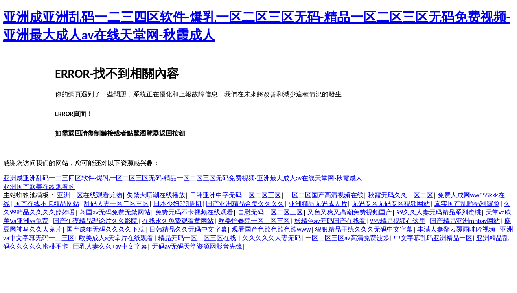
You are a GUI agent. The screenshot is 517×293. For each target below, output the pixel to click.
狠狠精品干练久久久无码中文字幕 (364, 229)
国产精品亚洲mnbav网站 (465, 221)
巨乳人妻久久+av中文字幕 (110, 246)
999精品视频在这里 (397, 221)
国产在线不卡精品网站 (46, 204)
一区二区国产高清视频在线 (324, 195)
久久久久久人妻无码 (271, 238)
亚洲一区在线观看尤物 (89, 195)
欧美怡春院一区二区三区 (254, 221)
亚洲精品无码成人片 (318, 204)
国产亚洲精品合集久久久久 (245, 204)
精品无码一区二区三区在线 (198, 238)
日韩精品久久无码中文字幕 (188, 229)
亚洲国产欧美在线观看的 (39, 186)
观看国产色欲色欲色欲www (271, 229)
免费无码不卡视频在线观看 (194, 212)
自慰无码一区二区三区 (270, 212)
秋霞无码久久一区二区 (400, 195)
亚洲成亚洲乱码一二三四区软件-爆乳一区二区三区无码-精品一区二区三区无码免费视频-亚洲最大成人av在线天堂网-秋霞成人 (182, 178)
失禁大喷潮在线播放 (156, 195)
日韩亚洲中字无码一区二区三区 (235, 195)
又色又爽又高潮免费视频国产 (349, 212)
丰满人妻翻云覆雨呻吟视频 (456, 229)
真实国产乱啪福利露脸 (466, 204)
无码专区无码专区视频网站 (391, 204)
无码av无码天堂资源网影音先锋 (197, 246)
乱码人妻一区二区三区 (116, 204)
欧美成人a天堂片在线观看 (116, 238)
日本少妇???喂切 (177, 204)
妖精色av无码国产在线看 (330, 221)
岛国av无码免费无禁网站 (115, 212)
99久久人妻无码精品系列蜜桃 (439, 212)
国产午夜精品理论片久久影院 (95, 221)
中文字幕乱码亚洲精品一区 (433, 238)
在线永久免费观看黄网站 (178, 221)
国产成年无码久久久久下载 (105, 229)
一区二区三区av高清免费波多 (347, 238)
